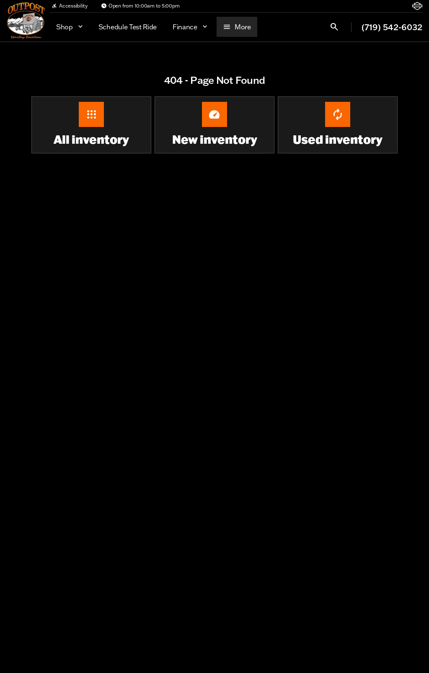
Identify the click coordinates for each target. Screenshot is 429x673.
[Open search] (334, 27)
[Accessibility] (69, 6)
